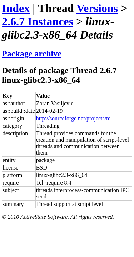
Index (16, 8)
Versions (97, 8)
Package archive (31, 53)
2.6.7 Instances (37, 21)
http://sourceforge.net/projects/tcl (74, 118)
